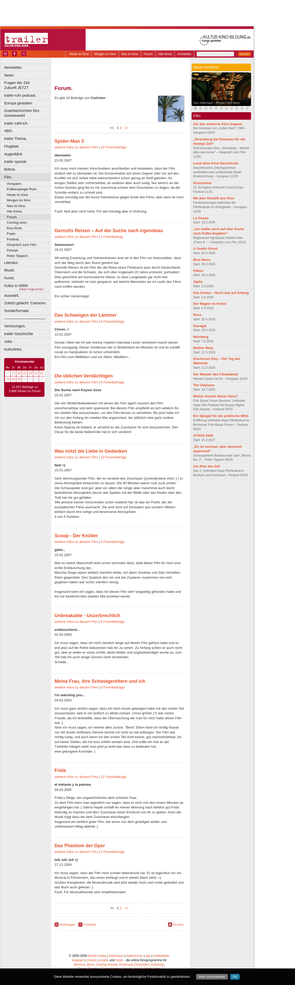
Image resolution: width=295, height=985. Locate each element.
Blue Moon (201, 260)
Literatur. (11, 263)
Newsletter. (13, 67)
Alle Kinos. (15, 211)
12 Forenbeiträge (113, 777)
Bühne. (10, 169)
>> (125, 128)
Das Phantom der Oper (80, 845)
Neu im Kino (130, 54)
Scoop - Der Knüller (76, 535)
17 (13, 373)
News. (9, 75)
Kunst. (9, 278)
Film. (8, 177)
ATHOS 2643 (203, 435)
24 (13, 379)
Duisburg (157, 964)
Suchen (244, 54)
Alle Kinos (165, 54)
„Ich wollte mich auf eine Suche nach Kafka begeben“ (218, 231)
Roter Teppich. (18, 256)
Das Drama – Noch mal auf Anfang (221, 293)
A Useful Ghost (205, 249)
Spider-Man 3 (69, 141)
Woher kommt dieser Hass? (215, 396)
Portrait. (13, 250)
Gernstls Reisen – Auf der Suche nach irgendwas (109, 230)
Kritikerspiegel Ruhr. (22, 189)
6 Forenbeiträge (113, 542)
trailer (119, 960)
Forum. (12, 217)
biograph (78, 960)
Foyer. (11, 234)
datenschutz (134, 956)
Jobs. (8, 341)
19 (24, 373)
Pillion (198, 271)
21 (36, 373)
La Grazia (200, 218)
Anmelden (184, 54)
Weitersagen (68, 924)
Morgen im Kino (105, 54)
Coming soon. (17, 222)
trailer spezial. (15, 162)
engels (103, 960)
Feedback (90, 924)
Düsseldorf (142, 964)
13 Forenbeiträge (113, 457)
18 (19, 373)
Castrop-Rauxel (106, 964)
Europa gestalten (18, 103)
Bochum (79, 964)
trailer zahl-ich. (16, 123)
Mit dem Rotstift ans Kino (213, 198)
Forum (148, 54)
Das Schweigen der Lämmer (86, 315)
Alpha (198, 282)
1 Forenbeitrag (112, 237)
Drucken (178, 924)
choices (91, 960)
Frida (60, 770)
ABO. (8, 131)
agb (148, 956)
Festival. (13, 239)
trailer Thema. (15, 139)
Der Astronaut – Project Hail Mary (217, 103)
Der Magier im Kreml (209, 304)
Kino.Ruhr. (15, 228)
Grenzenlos (202, 183)
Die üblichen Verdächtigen (84, 375)
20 (30, 373)
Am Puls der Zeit (206, 466)
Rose (197, 315)
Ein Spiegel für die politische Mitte (221, 416)
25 (19, 379)
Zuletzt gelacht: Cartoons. (25, 303)
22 (41, 373)
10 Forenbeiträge (113, 147)
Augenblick (13, 154)
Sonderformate (16, 311)
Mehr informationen (212, 977)
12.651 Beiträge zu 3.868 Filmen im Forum (25, 389)
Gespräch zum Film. (22, 245)
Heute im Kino (79, 54)
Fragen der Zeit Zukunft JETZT (28, 85)
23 (7, 379)
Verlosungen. (15, 326)
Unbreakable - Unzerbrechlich (87, 615)
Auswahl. (11, 295)
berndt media (97, 956)
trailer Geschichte (18, 334)
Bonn (90, 964)
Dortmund (126, 964)
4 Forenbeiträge (113, 852)
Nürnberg (200, 337)
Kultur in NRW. (16, 286)
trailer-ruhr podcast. (20, 95)
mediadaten (161, 956)
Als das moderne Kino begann (217, 124)
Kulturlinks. (13, 349)
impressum (116, 956)
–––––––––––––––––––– (25, 318)
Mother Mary (203, 348)
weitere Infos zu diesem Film (76, 147)
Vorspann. (14, 184)
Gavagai (199, 326)
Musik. (9, 270)
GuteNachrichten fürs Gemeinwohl (21, 113)
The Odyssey (203, 385)
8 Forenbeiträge (113, 321)
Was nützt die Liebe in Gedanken (91, 451)
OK (235, 977)
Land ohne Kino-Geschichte (215, 163)
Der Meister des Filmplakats (215, 374)
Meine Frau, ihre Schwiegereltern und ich (100, 681)
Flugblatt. (11, 146)
